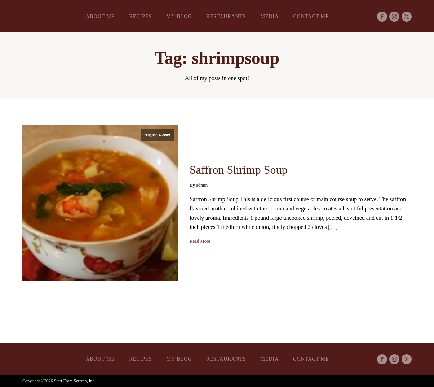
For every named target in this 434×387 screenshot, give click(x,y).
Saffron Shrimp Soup (238, 169)
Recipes (140, 16)
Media (269, 16)
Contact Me (311, 16)
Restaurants (226, 16)
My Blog (179, 16)
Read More (200, 241)
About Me (100, 16)
